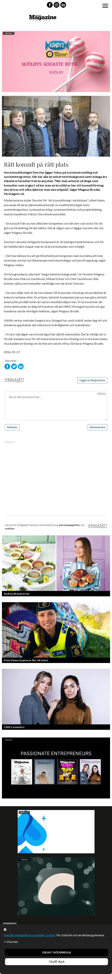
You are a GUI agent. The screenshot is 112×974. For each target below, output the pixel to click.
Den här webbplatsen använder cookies (30, 935)
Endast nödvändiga (56, 952)
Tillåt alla (56, 961)
